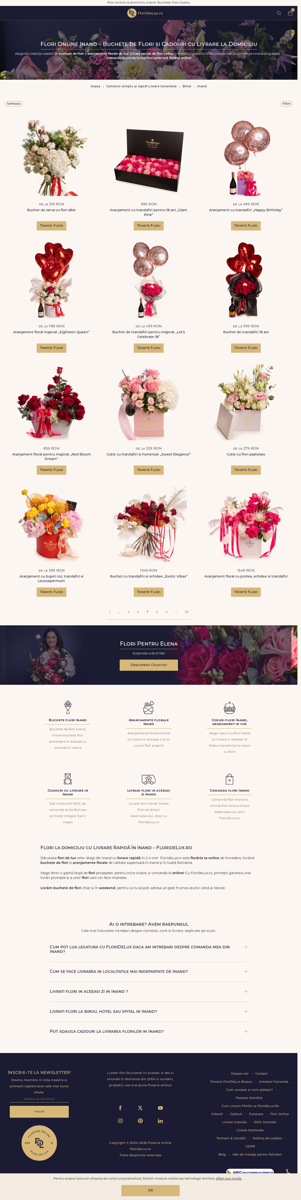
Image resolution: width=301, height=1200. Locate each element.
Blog (222, 1154)
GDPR (250, 1146)
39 (186, 612)
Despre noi (240, 1073)
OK (150, 1190)
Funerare (256, 1114)
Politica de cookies (268, 1138)
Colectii (217, 1114)
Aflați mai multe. (229, 1178)
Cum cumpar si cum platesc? (250, 1090)
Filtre (286, 103)
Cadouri (236, 1114)
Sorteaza (13, 103)
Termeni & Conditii (231, 1138)
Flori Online (279, 1114)
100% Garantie (265, 1122)
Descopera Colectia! (149, 665)
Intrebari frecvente (274, 1081)
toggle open (6, 13)
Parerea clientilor (250, 1098)
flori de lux (145, 13)
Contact (261, 1073)
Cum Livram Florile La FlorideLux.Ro (250, 1106)
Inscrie (39, 1111)
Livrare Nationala (250, 1130)
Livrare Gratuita (235, 1122)
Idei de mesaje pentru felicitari (257, 1154)
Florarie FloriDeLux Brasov (231, 1081)
